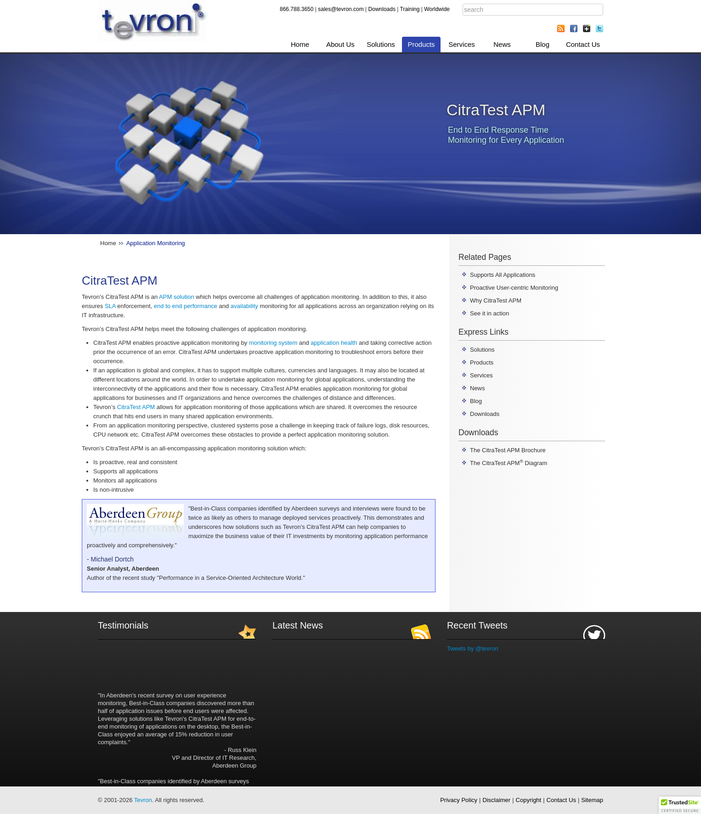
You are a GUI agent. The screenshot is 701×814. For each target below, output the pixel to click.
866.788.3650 (296, 9)
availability (244, 306)
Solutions (381, 44)
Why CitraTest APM (495, 300)
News (502, 44)
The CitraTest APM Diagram (508, 463)
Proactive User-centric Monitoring (514, 287)
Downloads (382, 9)
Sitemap (592, 800)
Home (300, 44)
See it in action (489, 313)
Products (421, 44)
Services (461, 44)
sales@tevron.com (341, 9)
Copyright (529, 800)
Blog (542, 44)
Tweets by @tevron (472, 648)
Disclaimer (497, 800)
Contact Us (583, 44)
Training (410, 9)
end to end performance (185, 306)
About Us (340, 44)
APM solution (176, 296)
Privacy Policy (458, 800)
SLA (110, 306)
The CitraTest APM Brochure (508, 450)
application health (334, 342)
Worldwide (437, 9)
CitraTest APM (136, 407)
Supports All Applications (502, 274)
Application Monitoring (155, 243)
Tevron (143, 800)
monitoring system (273, 342)
